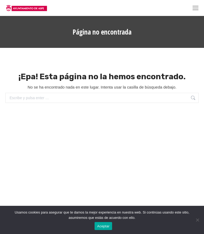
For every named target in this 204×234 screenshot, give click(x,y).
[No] (197, 220)
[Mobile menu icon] (195, 8)
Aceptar (103, 226)
